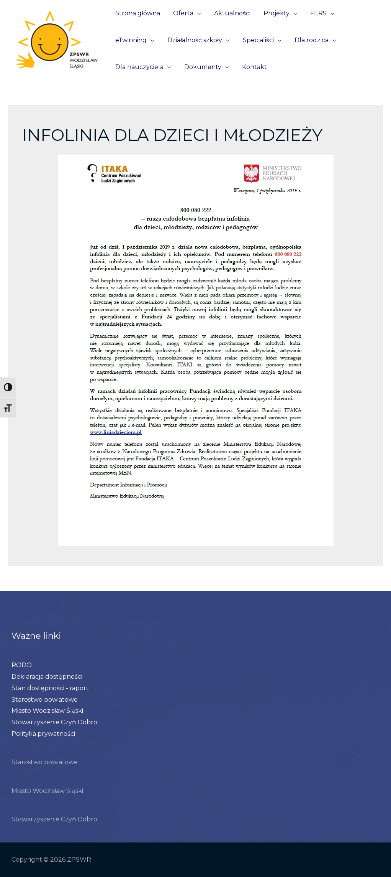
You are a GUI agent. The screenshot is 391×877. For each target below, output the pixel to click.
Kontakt (252, 67)
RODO (21, 665)
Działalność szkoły (193, 40)
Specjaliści (256, 40)
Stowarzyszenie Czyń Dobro (54, 722)
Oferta (182, 13)
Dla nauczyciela (139, 67)
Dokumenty (201, 67)
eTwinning (130, 40)
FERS (315, 13)
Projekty (274, 13)
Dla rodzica (309, 40)
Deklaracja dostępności (46, 676)
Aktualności (230, 13)
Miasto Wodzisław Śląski (47, 710)
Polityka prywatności (43, 733)
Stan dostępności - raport (50, 688)
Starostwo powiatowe (44, 699)
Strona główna (137, 13)
